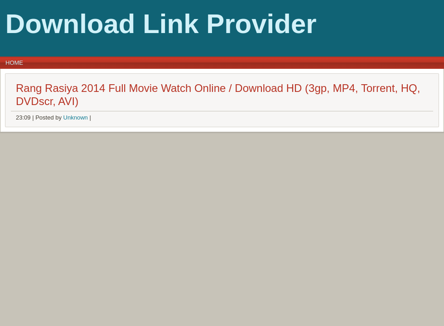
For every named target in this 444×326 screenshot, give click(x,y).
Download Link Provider (161, 24)
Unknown (75, 117)
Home (14, 62)
